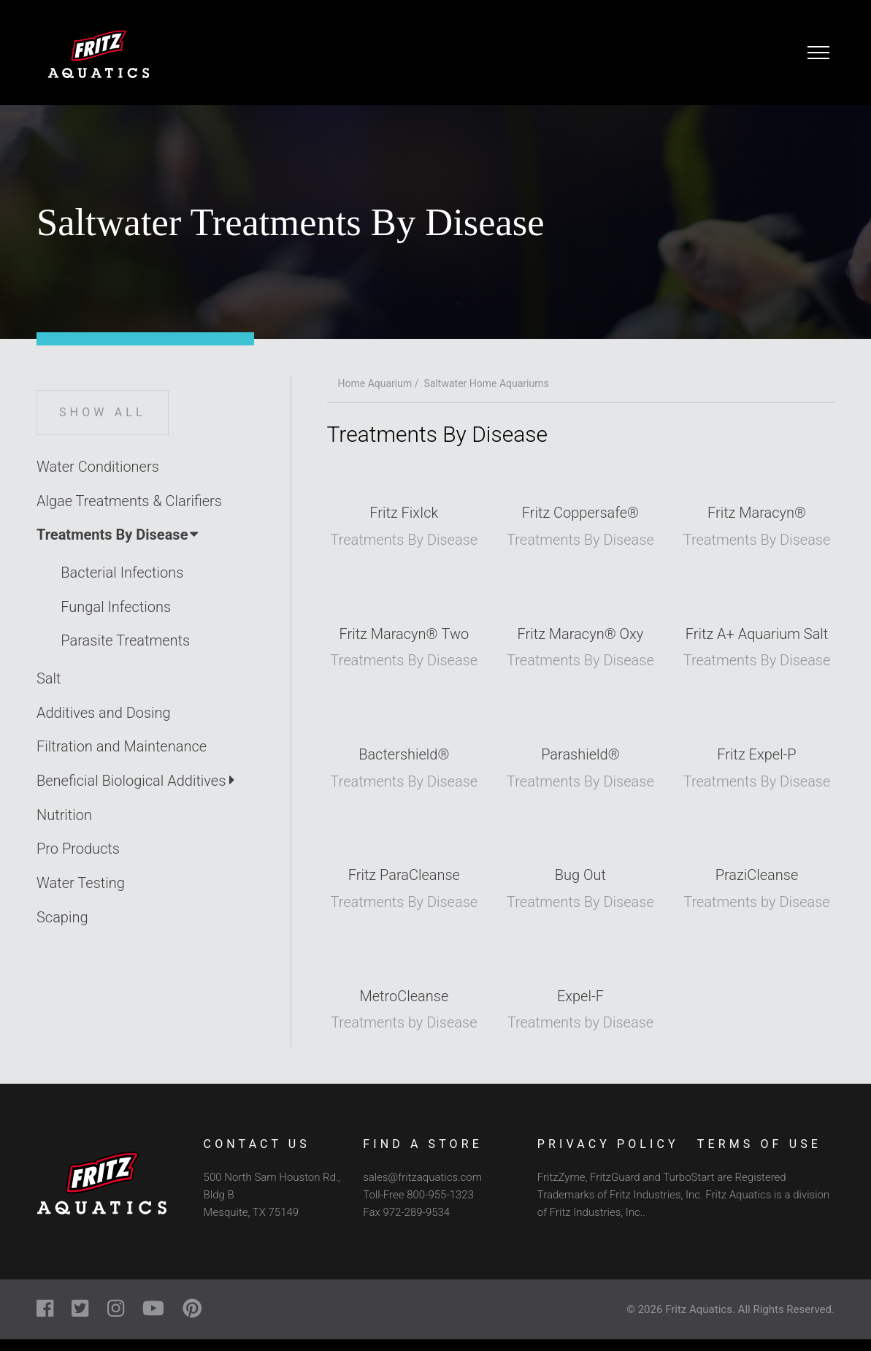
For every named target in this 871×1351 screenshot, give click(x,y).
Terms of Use (759, 1144)
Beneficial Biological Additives (136, 780)
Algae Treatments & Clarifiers (129, 501)
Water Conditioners (98, 466)
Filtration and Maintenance (122, 746)
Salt (49, 678)
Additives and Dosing (104, 713)
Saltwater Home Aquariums (486, 383)
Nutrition (64, 815)
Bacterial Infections (122, 572)
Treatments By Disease (119, 534)
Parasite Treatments (125, 640)
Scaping (62, 917)
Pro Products (78, 848)
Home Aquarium (375, 383)
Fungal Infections (116, 607)
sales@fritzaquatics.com (422, 1177)
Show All (102, 412)
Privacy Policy (608, 1144)
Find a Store (423, 1144)
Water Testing (81, 883)
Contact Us (257, 1144)
